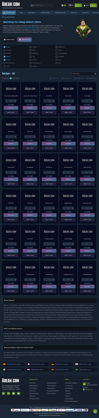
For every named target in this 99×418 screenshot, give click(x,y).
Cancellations (69, 388)
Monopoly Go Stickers (53, 391)
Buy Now (11, 108)
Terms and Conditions (71, 383)
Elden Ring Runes (51, 383)
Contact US (68, 393)
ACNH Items (32, 396)
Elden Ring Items (51, 385)
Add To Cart (11, 112)
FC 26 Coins (32, 391)
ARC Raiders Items (34, 398)
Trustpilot (85, 387)
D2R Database (69, 398)
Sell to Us (67, 396)
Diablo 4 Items (51, 388)
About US (67, 391)
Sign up (93, 5)
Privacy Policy (68, 385)
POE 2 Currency (51, 393)
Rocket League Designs (71, 401)
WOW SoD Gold (33, 385)
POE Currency (33, 388)
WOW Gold (32, 383)
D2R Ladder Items (34, 393)
